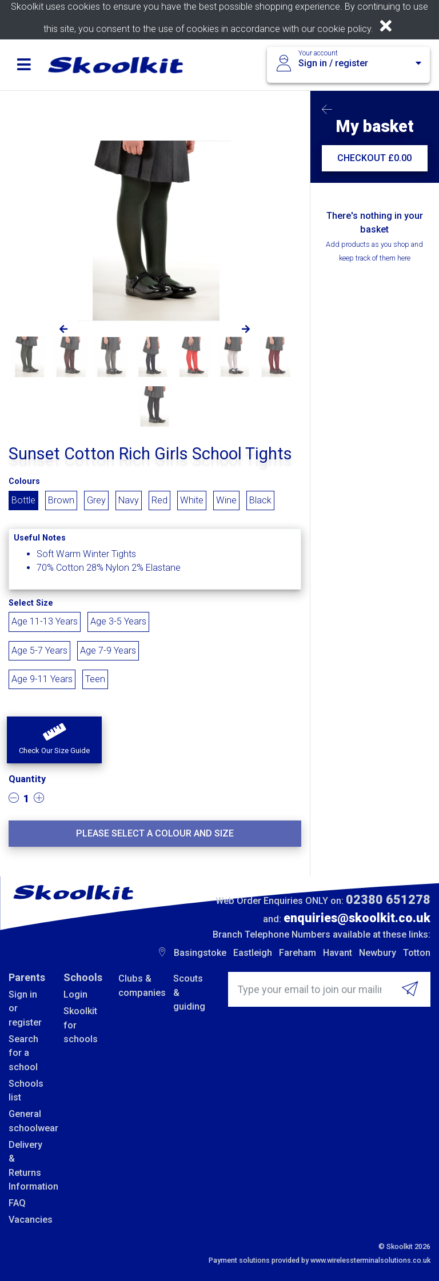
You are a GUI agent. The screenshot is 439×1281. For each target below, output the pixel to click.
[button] (54, 739)
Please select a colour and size (155, 833)
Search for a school (23, 1053)
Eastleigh (252, 952)
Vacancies (27, 1219)
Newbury (377, 952)
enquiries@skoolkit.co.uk (357, 918)
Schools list (26, 1090)
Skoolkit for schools (80, 1025)
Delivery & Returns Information (27, 1165)
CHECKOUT (374, 158)
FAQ (17, 1203)
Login (75, 994)
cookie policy (344, 28)
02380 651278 (388, 899)
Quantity (27, 779)
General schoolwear (27, 1120)
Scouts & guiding (189, 992)
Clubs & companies (137, 985)
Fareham (297, 952)
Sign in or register (25, 1008)
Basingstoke (200, 952)
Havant (337, 952)
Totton (416, 952)
